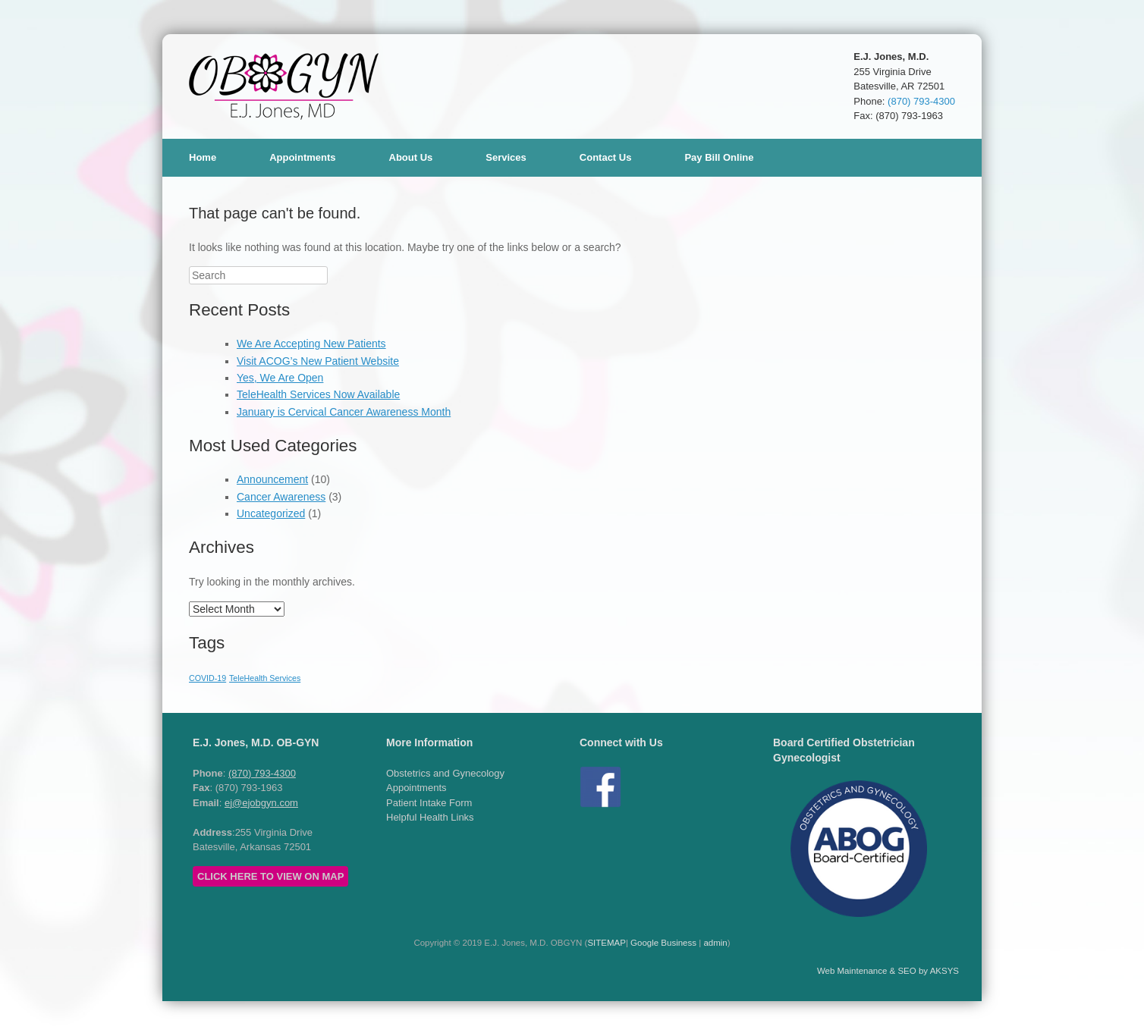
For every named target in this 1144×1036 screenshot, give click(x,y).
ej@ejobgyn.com (261, 802)
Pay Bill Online (718, 157)
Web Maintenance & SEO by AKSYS (888, 970)
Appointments (302, 157)
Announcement (272, 479)
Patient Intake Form (429, 802)
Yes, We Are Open (280, 378)
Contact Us (606, 157)
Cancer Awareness (281, 497)
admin (715, 942)
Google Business (663, 942)
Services (506, 157)
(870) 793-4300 (921, 101)
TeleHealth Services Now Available (318, 394)
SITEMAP (606, 942)
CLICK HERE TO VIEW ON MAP (270, 876)
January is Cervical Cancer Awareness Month (344, 412)
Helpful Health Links (430, 817)
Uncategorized (271, 513)
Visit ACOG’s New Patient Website (318, 361)
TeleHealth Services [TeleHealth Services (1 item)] (264, 678)
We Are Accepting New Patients (311, 343)
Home (202, 157)
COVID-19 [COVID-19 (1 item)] (207, 678)
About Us (411, 157)
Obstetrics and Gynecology (445, 773)
